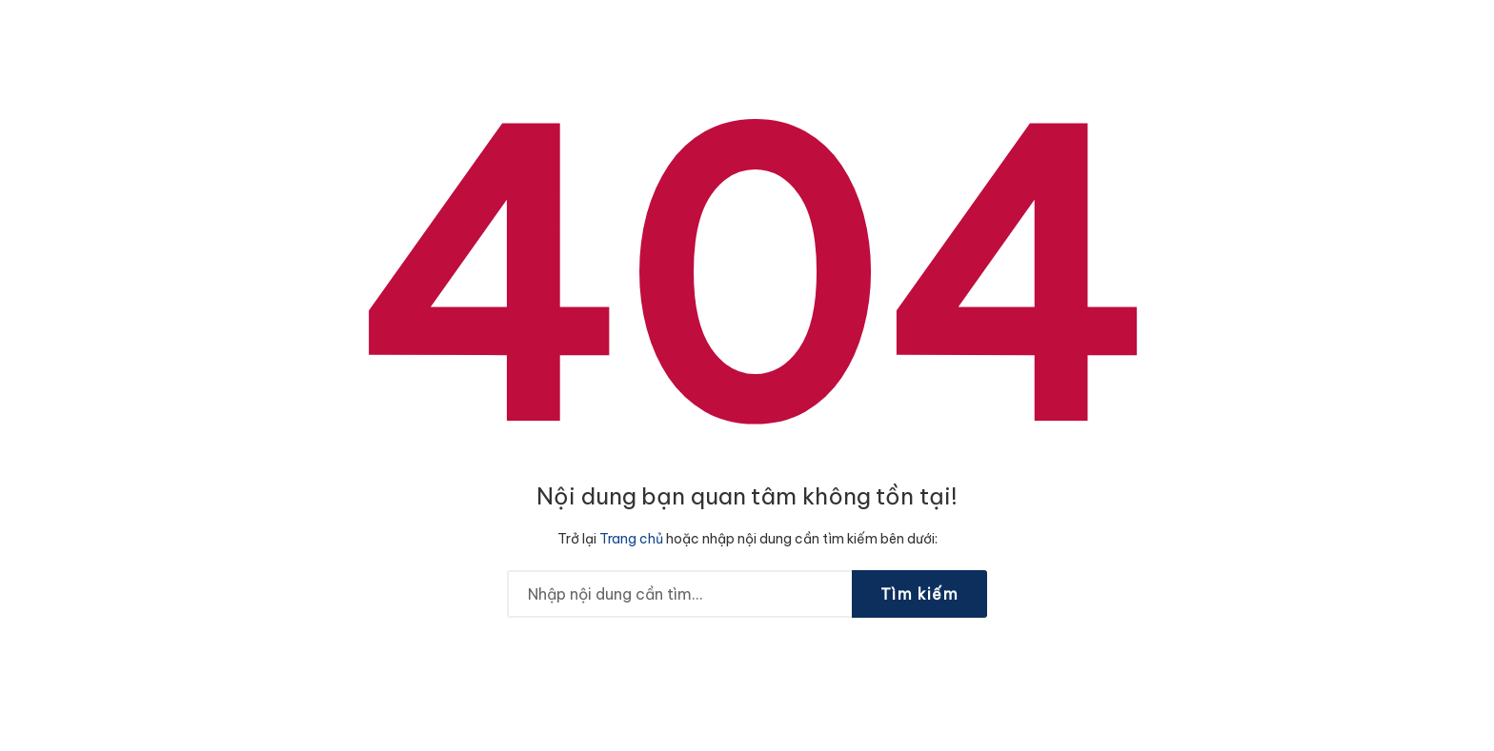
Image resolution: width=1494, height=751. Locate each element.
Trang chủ (631, 538)
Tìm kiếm (919, 593)
